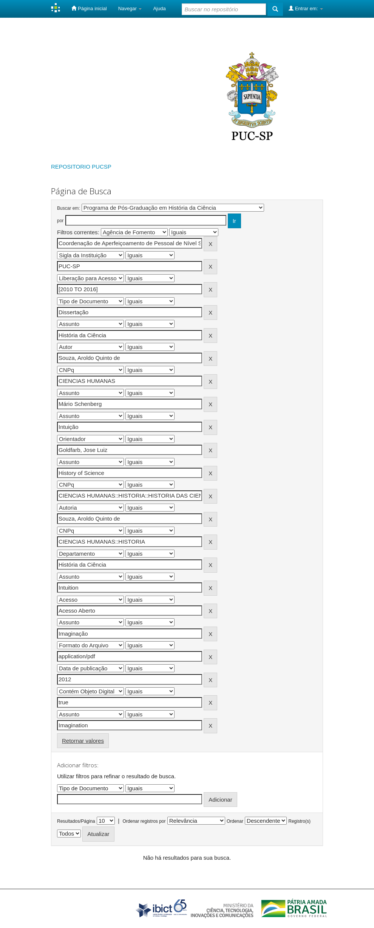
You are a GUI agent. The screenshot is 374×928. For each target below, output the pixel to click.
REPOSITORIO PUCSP (81, 166)
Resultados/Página (76, 821)
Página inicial (89, 8)
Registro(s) (299, 821)
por (60, 220)
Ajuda (159, 8)
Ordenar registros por (143, 821)
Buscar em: (68, 208)
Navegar (130, 8)
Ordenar (235, 821)
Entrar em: (306, 8)
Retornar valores (83, 740)
